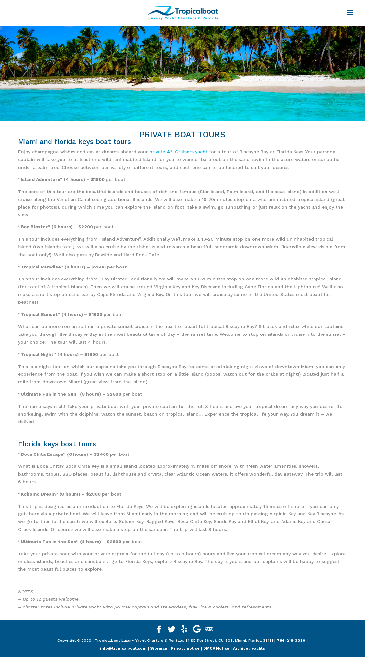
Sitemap (158, 648)
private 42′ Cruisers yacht (179, 151)
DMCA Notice (216, 648)
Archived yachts (249, 648)
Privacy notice (185, 648)
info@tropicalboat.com (123, 648)
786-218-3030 (291, 640)
